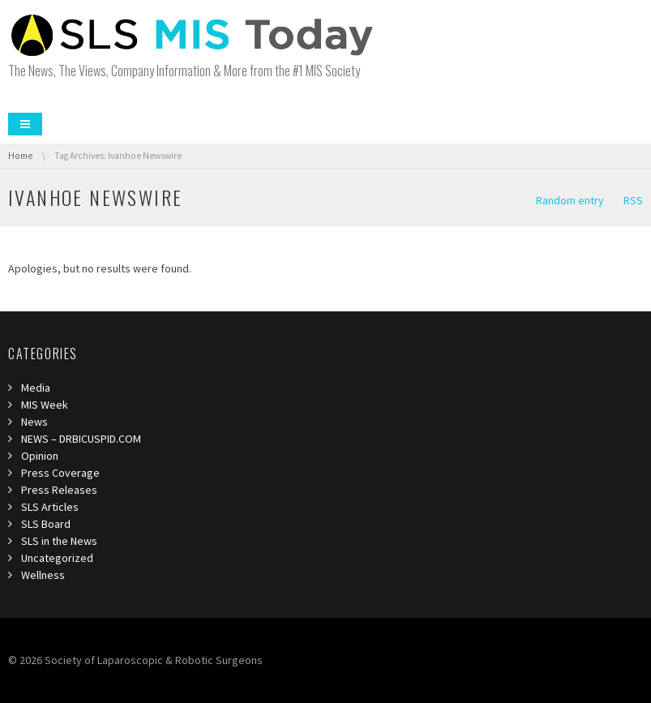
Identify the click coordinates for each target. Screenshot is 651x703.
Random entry (570, 200)
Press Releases (59, 489)
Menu (25, 124)
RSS (633, 200)
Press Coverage (60, 472)
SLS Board (46, 524)
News (34, 421)
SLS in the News (59, 541)
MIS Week (44, 404)
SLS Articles (50, 506)
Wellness (43, 575)
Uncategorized (57, 558)
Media (35, 387)
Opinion (39, 455)
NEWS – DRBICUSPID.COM (81, 438)
